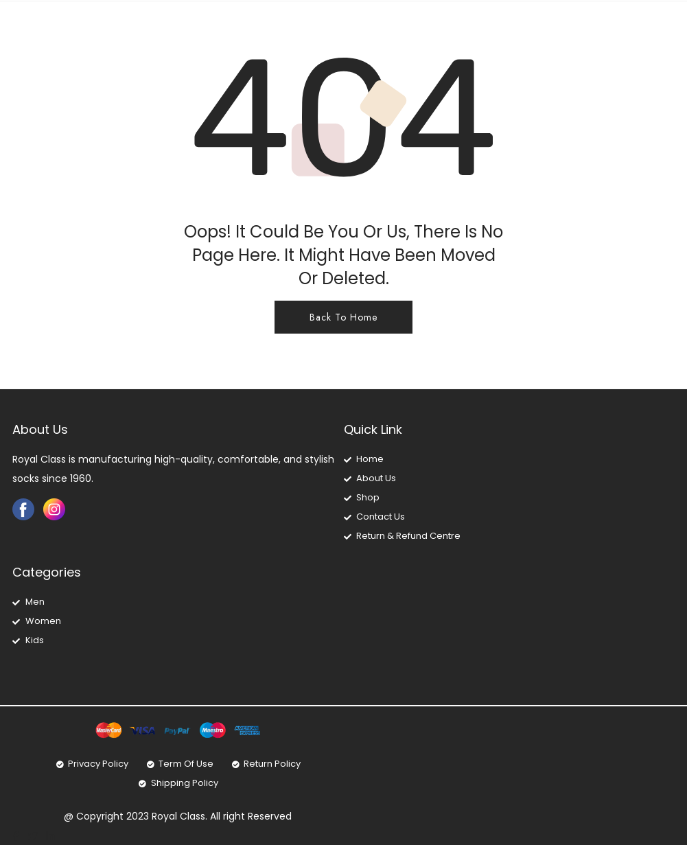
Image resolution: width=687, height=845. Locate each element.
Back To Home (343, 317)
